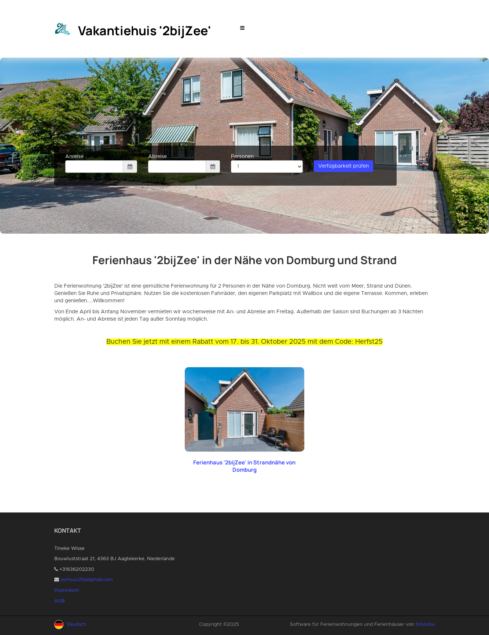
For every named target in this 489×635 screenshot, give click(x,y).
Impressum (66, 590)
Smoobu (425, 624)
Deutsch (76, 624)
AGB (59, 601)
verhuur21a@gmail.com (86, 579)
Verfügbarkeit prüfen (343, 166)
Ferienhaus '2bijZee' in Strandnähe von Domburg (244, 466)
